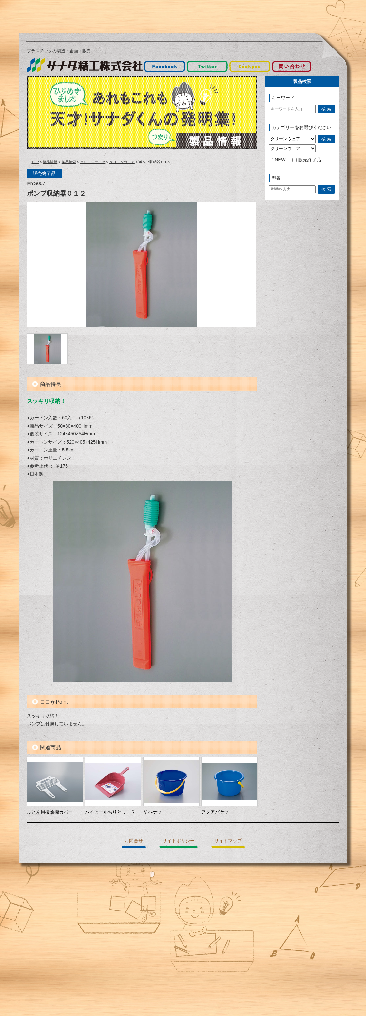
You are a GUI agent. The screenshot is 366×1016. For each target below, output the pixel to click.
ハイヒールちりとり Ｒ (110, 812)
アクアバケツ (215, 812)
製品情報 (50, 162)
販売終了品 (306, 159)
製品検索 (69, 162)
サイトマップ (228, 840)
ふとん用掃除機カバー (50, 812)
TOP (35, 162)
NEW (277, 159)
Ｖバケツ (152, 812)
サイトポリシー (179, 840)
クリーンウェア (92, 162)
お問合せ (134, 840)
